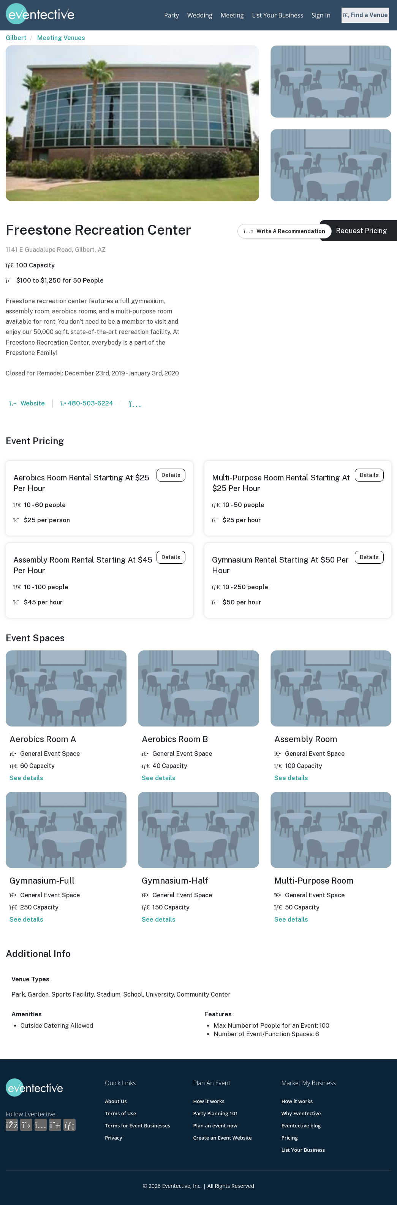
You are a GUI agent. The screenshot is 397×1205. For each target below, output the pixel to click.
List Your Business (277, 15)
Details (170, 475)
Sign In (321, 15)
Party (171, 15)
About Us (116, 1101)
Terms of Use (120, 1113)
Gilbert (16, 37)
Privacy (113, 1137)
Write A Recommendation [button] (285, 231)
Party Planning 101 (215, 1113)
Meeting (232, 15)
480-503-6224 (86, 403)
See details (26, 778)
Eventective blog (301, 1125)
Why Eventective (301, 1113)
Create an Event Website (222, 1137)
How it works (208, 1101)
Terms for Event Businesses (137, 1125)
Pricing (290, 1137)
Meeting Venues (61, 37)
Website (27, 403)
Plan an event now (215, 1125)
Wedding (199, 15)
